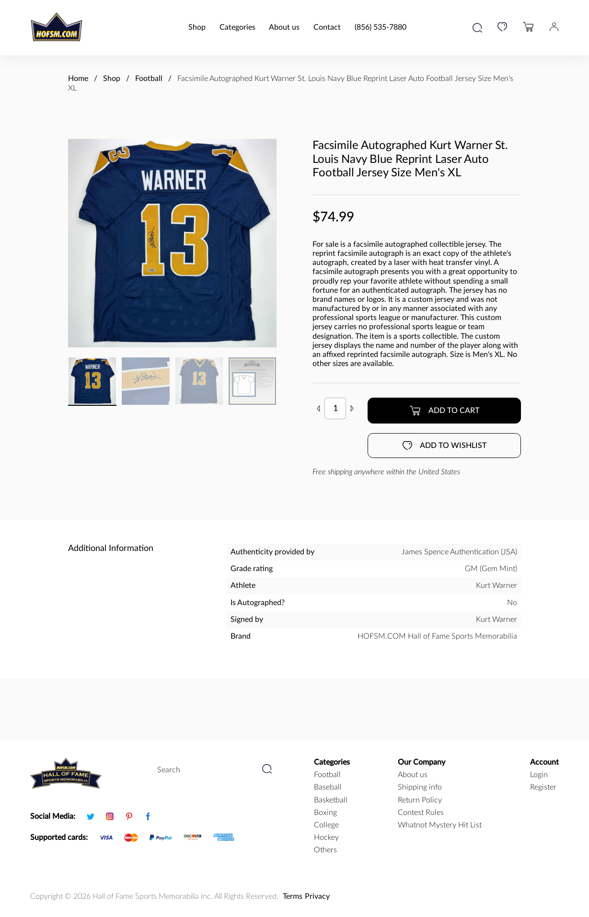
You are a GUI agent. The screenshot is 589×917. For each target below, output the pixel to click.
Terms (292, 896)
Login (539, 775)
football (327, 775)
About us (284, 27)
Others (325, 850)
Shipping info (420, 787)
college (326, 825)
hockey (326, 837)
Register (543, 787)
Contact (327, 27)
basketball (330, 800)
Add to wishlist (444, 445)
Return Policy (420, 800)
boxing (325, 812)
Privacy (317, 896)
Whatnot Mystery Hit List (440, 825)
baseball (328, 787)
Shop (197, 27)
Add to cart (444, 410)
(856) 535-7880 (380, 27)
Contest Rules (421, 812)
